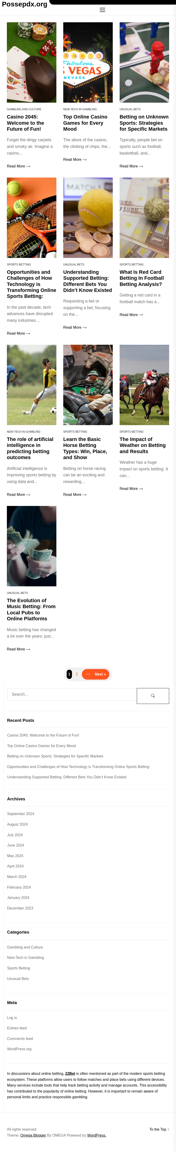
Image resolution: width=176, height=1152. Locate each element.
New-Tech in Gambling (80, 109)
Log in (12, 1018)
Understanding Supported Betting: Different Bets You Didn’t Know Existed (66, 777)
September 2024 (20, 814)
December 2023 (20, 908)
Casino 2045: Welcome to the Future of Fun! (43, 735)
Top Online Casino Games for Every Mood (41, 746)
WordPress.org (19, 1049)
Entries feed (17, 1028)
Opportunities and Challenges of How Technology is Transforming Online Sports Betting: (78, 767)
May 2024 (15, 856)
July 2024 (15, 835)
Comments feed (20, 1039)
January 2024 (18, 898)
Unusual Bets (130, 109)
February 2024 (19, 887)
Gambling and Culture (24, 109)
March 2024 (17, 877)
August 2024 (17, 824)
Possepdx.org (24, 4)
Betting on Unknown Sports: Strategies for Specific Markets (55, 756)
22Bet (70, 1074)
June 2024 (15, 845)
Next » (100, 674)
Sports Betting (19, 264)
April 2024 (15, 866)
